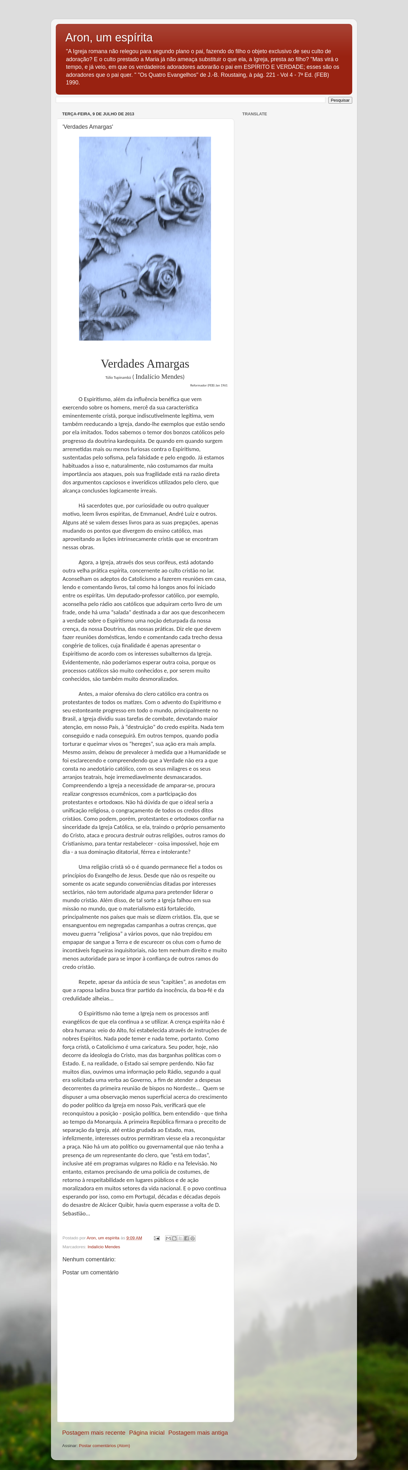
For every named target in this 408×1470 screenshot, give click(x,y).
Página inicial (146, 1432)
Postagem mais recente (93, 1432)
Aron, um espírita (109, 37)
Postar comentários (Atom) (104, 1445)
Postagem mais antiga (198, 1432)
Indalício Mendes (104, 1246)
